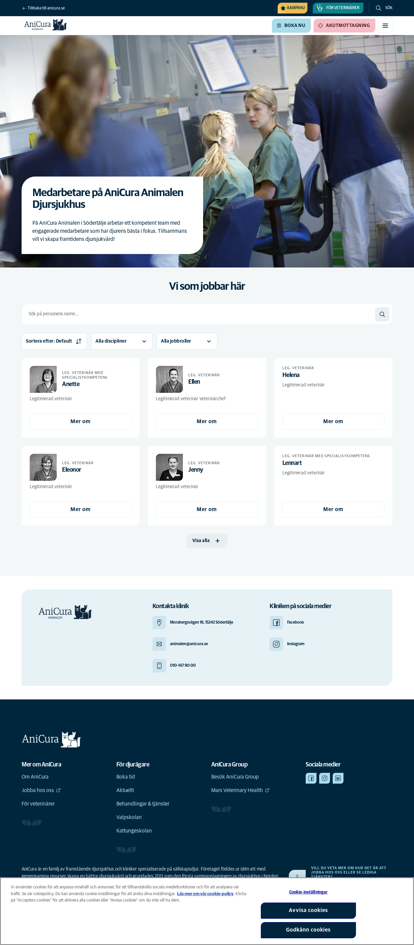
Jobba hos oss (41, 790)
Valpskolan (129, 817)
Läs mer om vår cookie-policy (205, 894)
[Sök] (382, 314)
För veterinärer (38, 804)
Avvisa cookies (308, 910)
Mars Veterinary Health (240, 790)
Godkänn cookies (308, 930)
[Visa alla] (207, 541)
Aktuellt (125, 790)
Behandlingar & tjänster (142, 804)
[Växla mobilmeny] (385, 26)
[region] (207, 911)
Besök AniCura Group (235, 777)
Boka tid (125, 777)
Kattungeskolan (134, 830)
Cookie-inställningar (308, 892)
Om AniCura (35, 777)
